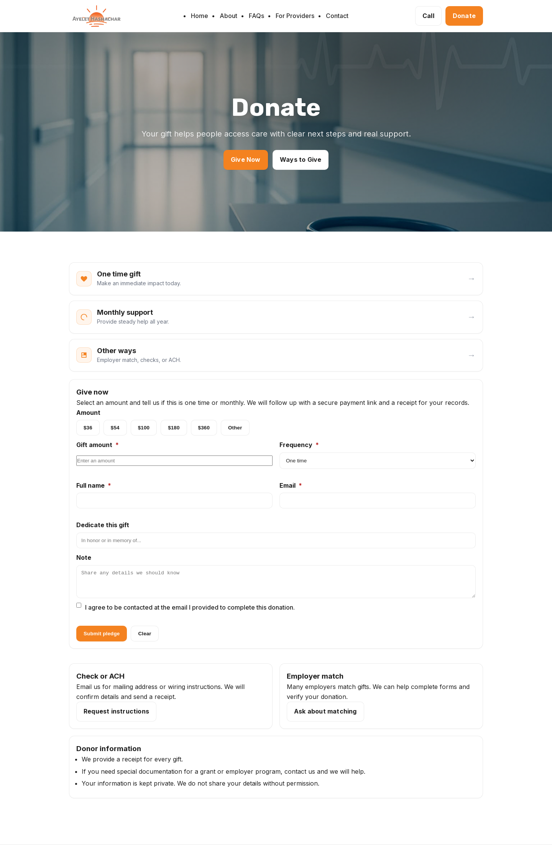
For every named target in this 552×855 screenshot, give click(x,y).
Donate (464, 16)
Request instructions (116, 716)
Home (199, 16)
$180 (173, 428)
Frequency (299, 445)
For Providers (295, 16)
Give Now (246, 159)
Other (235, 428)
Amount (88, 413)
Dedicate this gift (102, 525)
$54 (115, 428)
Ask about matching (325, 716)
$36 (88, 428)
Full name (93, 486)
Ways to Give (300, 159)
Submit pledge (102, 639)
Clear (144, 639)
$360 (204, 428)
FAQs (256, 16)
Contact (337, 16)
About (228, 16)
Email (290, 486)
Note (83, 558)
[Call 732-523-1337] (428, 16)
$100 (144, 428)
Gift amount (97, 445)
